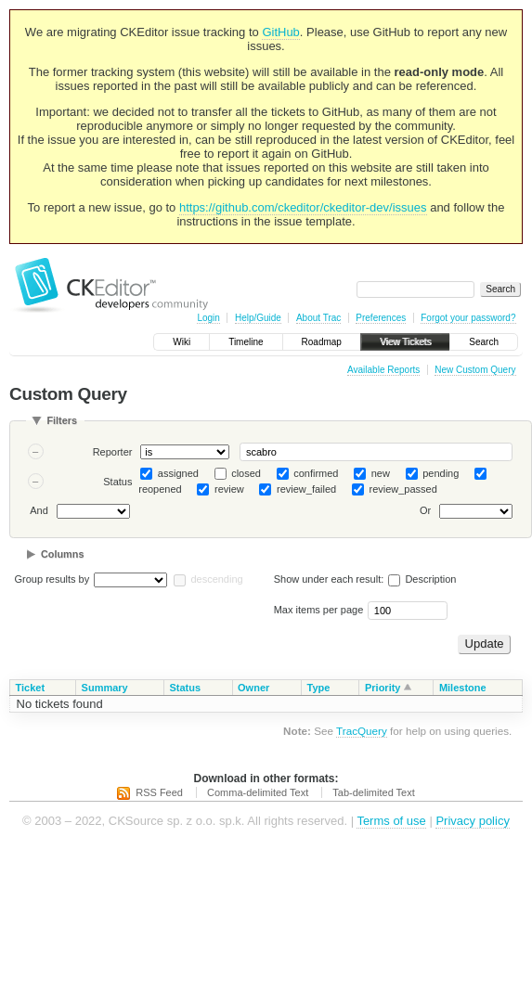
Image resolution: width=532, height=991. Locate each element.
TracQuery (361, 731)
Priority (383, 687)
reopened (160, 489)
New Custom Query (475, 370)
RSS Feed (159, 792)
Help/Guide (258, 318)
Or (425, 511)
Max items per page (319, 609)
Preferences (381, 318)
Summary (105, 687)
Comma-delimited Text (257, 792)
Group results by (52, 579)
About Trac (318, 318)
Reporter (113, 451)
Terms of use (391, 821)
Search (484, 342)
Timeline (245, 342)
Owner (253, 687)
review (229, 489)
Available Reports (383, 370)
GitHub (280, 32)
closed (246, 473)
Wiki (181, 342)
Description (422, 579)
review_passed (402, 489)
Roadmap (322, 342)
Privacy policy (472, 821)
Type (319, 687)
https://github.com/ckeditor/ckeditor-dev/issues (303, 207)
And (39, 511)
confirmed (315, 473)
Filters (61, 420)
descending (216, 579)
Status (117, 481)
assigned (178, 473)
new (380, 473)
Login (208, 318)
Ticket (30, 687)
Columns (62, 554)
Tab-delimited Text (373, 792)
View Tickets (405, 342)
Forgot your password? (468, 318)
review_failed (306, 489)
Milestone (463, 687)
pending (440, 473)
